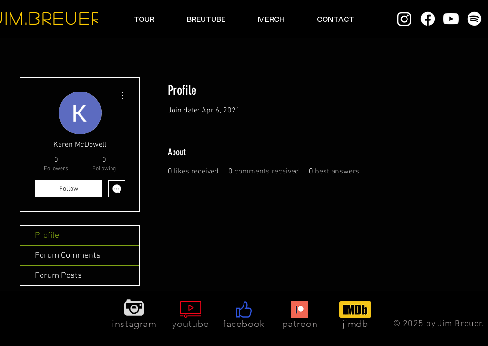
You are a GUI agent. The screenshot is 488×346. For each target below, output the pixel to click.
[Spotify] (474, 19)
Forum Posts (58, 276)
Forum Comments (68, 256)
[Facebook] (427, 19)
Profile (47, 236)
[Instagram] (404, 19)
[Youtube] (451, 19)
